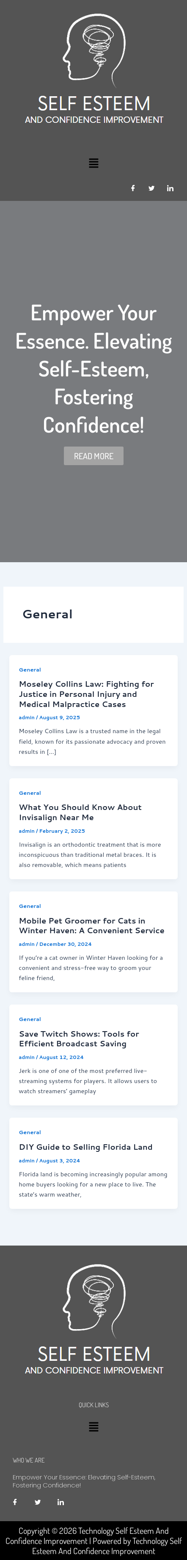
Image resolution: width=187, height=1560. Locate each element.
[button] (93, 162)
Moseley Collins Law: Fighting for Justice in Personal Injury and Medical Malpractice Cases (86, 693)
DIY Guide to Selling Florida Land (86, 1146)
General (30, 669)
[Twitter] (151, 188)
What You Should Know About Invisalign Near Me (80, 812)
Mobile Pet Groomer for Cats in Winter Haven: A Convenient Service (92, 925)
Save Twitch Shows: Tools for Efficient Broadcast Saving (79, 1038)
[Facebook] (132, 188)
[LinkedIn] (170, 188)
